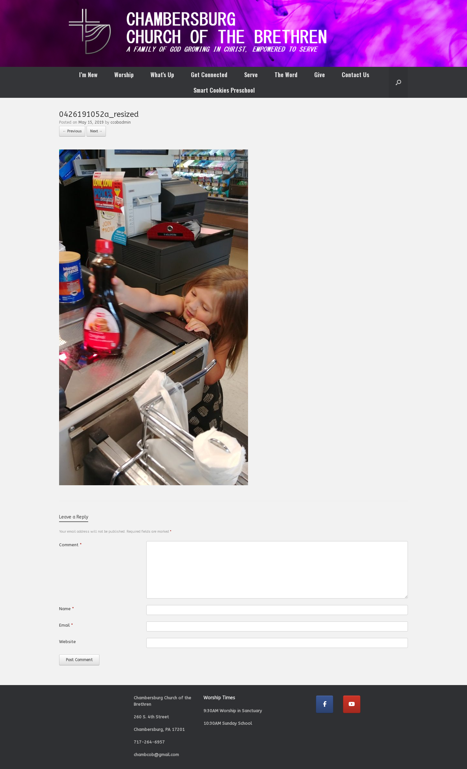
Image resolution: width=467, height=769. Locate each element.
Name (66, 608)
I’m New (88, 74)
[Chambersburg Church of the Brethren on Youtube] (351, 704)
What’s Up (162, 74)
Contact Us (355, 74)
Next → (96, 131)
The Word (286, 74)
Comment (70, 544)
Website (67, 641)
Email (66, 625)
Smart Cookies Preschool (224, 90)
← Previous (72, 131)
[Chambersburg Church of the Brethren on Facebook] (324, 704)
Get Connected (209, 74)
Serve (251, 74)
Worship (124, 74)
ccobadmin (120, 122)
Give (319, 74)
